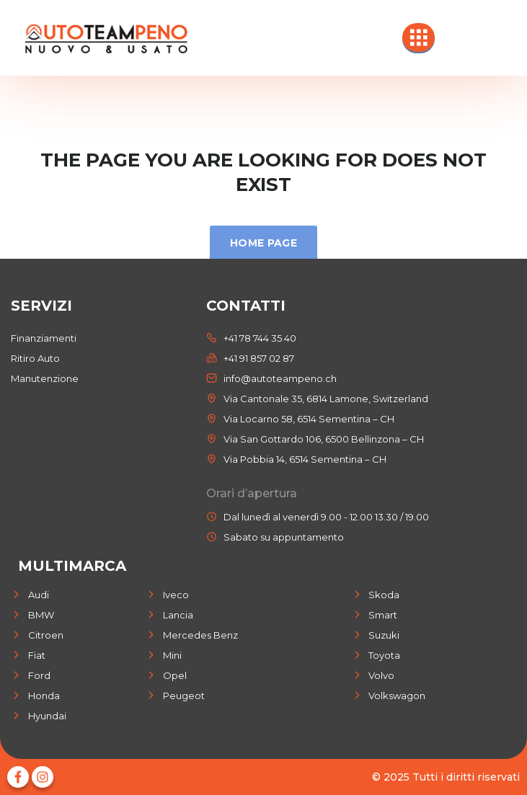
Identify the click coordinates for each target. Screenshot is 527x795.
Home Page (263, 242)
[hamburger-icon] (418, 37)
